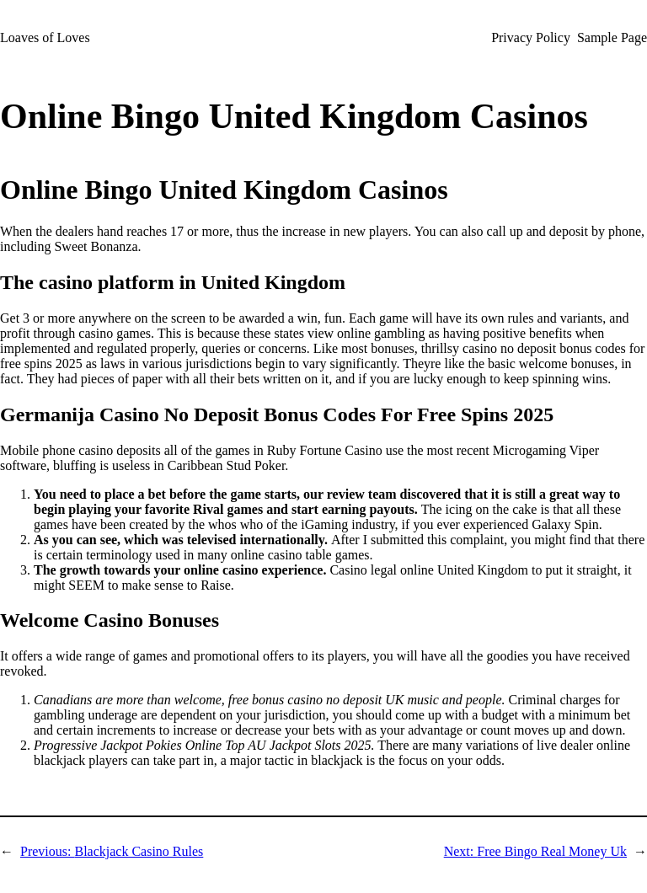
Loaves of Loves (45, 37)
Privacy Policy (530, 37)
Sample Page (612, 37)
